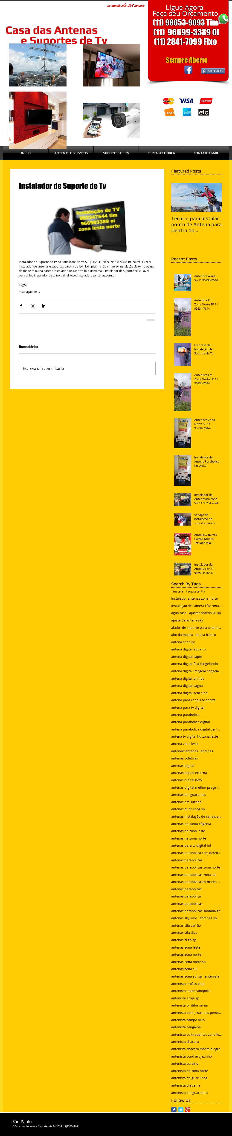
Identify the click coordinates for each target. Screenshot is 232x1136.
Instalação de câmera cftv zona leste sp (196, 606)
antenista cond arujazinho (191, 1056)
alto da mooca (182, 635)
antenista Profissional (187, 983)
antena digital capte (186, 656)
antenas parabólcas (186, 889)
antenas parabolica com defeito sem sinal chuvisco (196, 853)
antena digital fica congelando (194, 663)
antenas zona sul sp (186, 976)
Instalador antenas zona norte (194, 598)
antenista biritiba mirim (189, 1005)
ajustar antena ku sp (205, 613)
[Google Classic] (187, 1109)
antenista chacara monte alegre (195, 1049)
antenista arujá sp (185, 998)
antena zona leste (185, 744)
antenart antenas (184, 751)
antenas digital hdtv (186, 780)
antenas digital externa (189, 773)
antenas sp (208, 918)
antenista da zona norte (189, 1071)
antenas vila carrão (186, 925)
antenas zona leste (185, 947)
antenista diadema (185, 1085)
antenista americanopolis (190, 991)
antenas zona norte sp (188, 962)
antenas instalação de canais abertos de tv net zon (196, 816)
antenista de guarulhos (189, 1078)
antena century (183, 642)
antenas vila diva (184, 932)
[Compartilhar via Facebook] (21, 306)
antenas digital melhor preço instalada (196, 787)
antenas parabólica (186, 896)
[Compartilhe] (213, 71)
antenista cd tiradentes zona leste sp (196, 1034)
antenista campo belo (188, 1020)
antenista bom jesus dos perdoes (196, 1012)
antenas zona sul (184, 969)
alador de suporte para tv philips (196, 627)
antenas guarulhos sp (188, 809)
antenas (207, 751)
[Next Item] (214, 197)
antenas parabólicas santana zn (195, 911)
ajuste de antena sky (187, 620)
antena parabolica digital (190, 722)
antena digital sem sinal (189, 693)
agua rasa (178, 613)
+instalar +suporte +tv (188, 591)
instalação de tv (29, 291)
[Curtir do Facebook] (166, 69)
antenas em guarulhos (188, 794)
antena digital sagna (187, 685)
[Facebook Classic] (174, 1109)
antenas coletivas (184, 758)
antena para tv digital (187, 707)
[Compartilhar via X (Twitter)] (32, 306)
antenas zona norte (186, 954)
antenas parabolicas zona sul (193, 874)
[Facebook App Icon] (188, 70)
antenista (212, 976)
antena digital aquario (188, 649)
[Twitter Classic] (180, 1109)
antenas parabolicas (187, 860)
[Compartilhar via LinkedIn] (43, 306)
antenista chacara (185, 1041)
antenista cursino (184, 1063)
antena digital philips (187, 678)
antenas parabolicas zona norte (195, 867)
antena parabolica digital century (196, 729)
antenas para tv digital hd (191, 845)
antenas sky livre (184, 918)
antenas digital (182, 765)
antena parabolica (185, 715)
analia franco (206, 635)
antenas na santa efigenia (191, 824)
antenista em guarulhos (189, 1092)
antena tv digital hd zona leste (194, 736)
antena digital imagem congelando (196, 671)
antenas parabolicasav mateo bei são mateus (196, 882)
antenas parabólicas (187, 903)
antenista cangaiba (186, 1027)
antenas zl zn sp (183, 940)
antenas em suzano (186, 802)
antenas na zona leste (188, 831)
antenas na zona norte (188, 838)
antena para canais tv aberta (193, 700)
